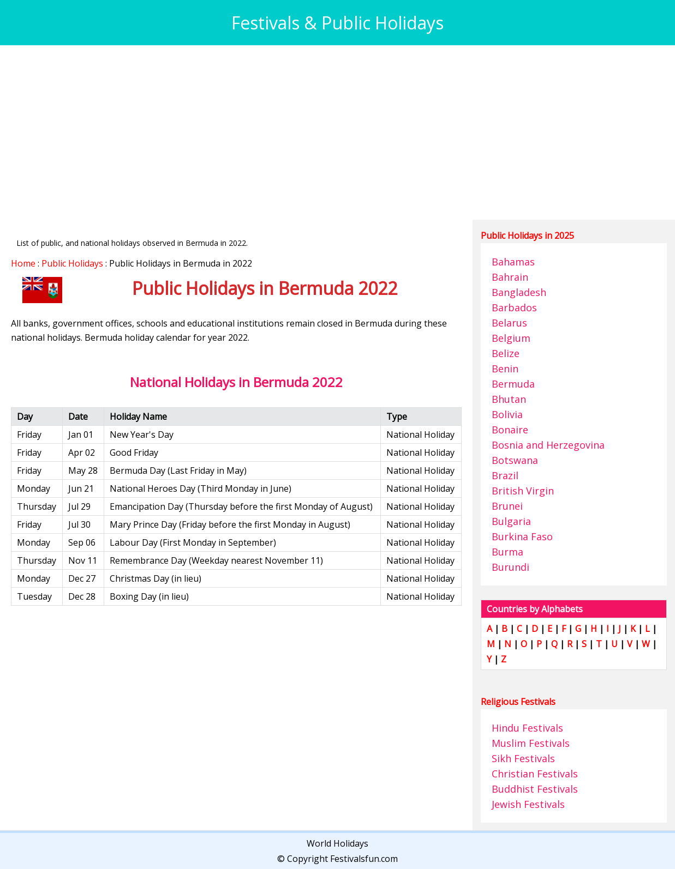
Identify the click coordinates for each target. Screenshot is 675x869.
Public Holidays (72, 263)
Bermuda (513, 383)
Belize (505, 353)
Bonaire (510, 429)
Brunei (507, 505)
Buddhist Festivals (535, 788)
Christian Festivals (535, 773)
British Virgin (523, 490)
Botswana (515, 460)
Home (23, 263)
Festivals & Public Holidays (337, 22)
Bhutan (509, 399)
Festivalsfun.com (364, 859)
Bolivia (507, 414)
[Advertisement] (337, 132)
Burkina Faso (522, 536)
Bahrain (510, 276)
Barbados (514, 307)
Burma (507, 551)
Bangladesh (519, 292)
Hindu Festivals (527, 727)
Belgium (511, 338)
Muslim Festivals (531, 743)
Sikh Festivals (523, 758)
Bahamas (513, 261)
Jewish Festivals (528, 804)
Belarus (509, 322)
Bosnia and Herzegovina (548, 444)
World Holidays (337, 843)
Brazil (505, 475)
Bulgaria (511, 521)
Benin (505, 368)
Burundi (510, 567)
